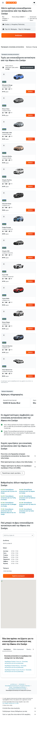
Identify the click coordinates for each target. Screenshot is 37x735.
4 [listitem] (3, 112)
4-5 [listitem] (10, 89)
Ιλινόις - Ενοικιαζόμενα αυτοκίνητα (17, 687)
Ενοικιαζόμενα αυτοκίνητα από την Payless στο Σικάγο (27, 491)
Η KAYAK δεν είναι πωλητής (19, 708)
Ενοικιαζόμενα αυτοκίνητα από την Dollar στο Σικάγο (26, 510)
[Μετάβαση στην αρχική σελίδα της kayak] (11, 3)
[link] (18, 576)
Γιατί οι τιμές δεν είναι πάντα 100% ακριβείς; (19, 714)
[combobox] (5, 18)
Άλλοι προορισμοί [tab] (18, 649)
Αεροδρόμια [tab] (7, 649)
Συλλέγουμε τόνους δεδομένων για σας (19, 711)
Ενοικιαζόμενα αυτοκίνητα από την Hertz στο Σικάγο (27, 504)
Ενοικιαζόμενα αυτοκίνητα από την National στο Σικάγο (27, 497)
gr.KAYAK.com (13, 684)
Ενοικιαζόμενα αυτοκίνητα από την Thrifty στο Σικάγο (8, 497)
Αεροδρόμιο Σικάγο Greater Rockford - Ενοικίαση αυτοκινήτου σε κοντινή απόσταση (18, 670)
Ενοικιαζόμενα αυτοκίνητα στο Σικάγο (17, 688)
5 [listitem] (3, 136)
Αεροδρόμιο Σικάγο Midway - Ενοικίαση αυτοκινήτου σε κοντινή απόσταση (15, 666)
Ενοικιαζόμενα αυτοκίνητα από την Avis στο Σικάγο (9, 491)
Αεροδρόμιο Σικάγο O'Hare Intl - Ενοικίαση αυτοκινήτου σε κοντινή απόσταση (16, 662)
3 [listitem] (6, 136)
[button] (3, 3)
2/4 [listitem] (10, 231)
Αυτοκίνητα (21, 684)
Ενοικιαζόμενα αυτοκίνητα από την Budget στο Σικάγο (8, 504)
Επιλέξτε (30, 91)
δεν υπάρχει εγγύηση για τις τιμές (11, 703)
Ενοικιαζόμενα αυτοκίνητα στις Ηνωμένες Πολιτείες (17, 685)
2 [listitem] (3, 89)
